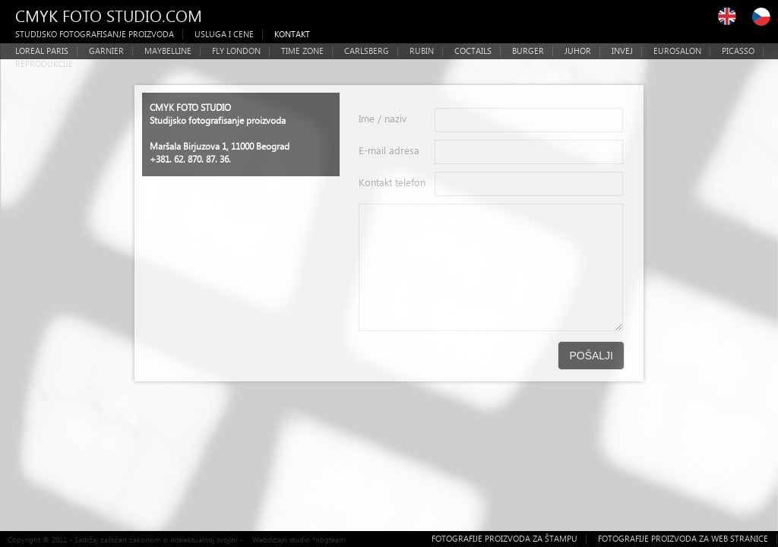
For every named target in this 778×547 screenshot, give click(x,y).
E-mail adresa (389, 150)
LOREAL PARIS (41, 50)
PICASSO (738, 50)
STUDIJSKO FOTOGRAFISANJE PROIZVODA (94, 34)
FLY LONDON (236, 50)
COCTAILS (473, 50)
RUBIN (422, 50)
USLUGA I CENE (224, 34)
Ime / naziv (382, 118)
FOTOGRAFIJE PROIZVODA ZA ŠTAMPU (504, 538)
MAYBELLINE (167, 50)
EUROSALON (677, 50)
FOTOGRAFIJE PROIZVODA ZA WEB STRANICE (683, 538)
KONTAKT (292, 34)
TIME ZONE (302, 50)
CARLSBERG (366, 50)
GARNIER (106, 50)
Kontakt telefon (392, 181)
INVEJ (622, 50)
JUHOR (578, 50)
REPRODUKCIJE (44, 63)
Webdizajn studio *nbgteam (299, 539)
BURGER (528, 50)
